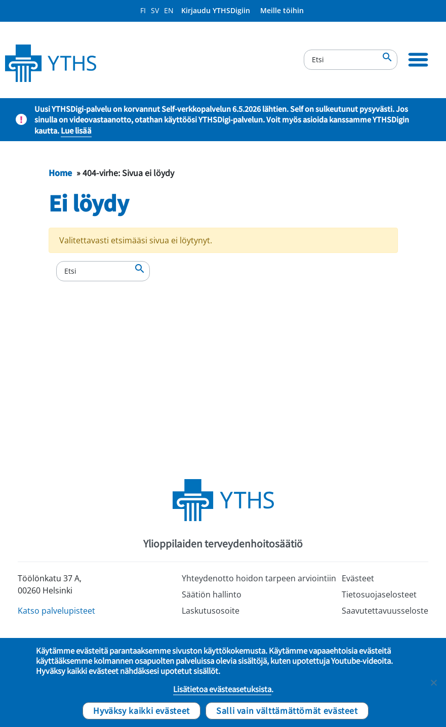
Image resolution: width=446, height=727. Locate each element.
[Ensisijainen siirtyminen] (418, 60)
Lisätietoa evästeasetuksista (222, 689)
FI (143, 10)
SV (155, 10)
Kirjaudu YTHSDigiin (215, 10)
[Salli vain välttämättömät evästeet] (433, 682)
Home (60, 172)
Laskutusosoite (210, 610)
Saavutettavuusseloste (385, 610)
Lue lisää (76, 130)
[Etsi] (350, 60)
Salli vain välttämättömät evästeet (287, 710)
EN (169, 10)
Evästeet (358, 578)
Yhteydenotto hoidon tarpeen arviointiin (259, 578)
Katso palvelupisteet (56, 610)
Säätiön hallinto (211, 594)
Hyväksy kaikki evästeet (141, 710)
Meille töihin (282, 10)
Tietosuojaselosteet (379, 594)
